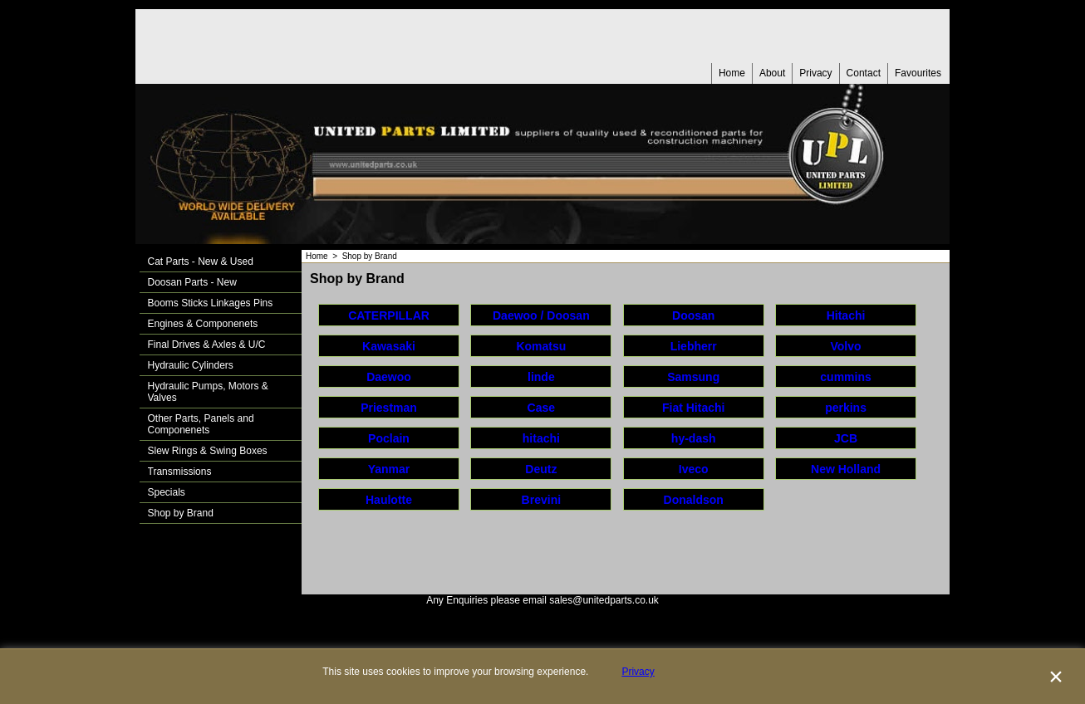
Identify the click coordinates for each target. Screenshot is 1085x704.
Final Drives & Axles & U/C (207, 344)
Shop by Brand (181, 513)
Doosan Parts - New (192, 282)
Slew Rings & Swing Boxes (208, 451)
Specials (166, 492)
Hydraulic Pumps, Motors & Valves (208, 391)
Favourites (918, 73)
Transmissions (180, 471)
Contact (864, 73)
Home (732, 73)
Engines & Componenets (203, 324)
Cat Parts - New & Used (200, 261)
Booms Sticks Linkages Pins (210, 303)
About (772, 73)
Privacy (815, 73)
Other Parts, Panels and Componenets (201, 424)
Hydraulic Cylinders (190, 365)
